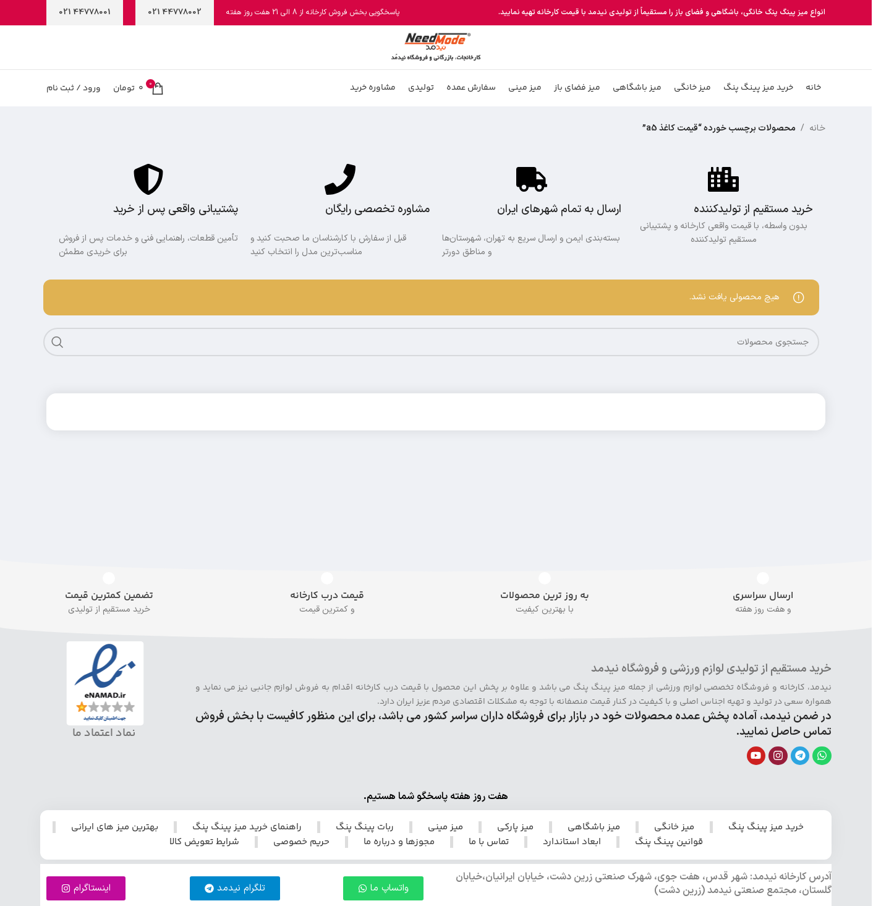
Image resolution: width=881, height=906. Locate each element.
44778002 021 (175, 12)
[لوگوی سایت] (435, 56)
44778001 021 (85, 12)
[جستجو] (431, 373)
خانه (817, 159)
